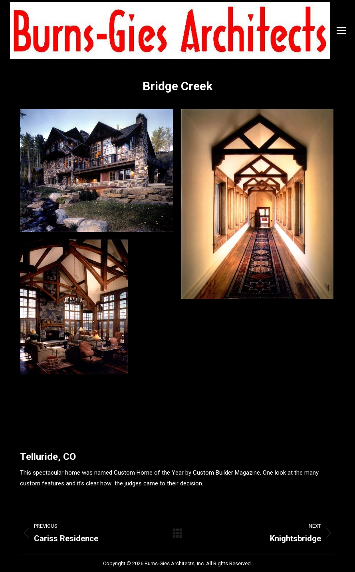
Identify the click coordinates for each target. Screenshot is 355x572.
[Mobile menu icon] (341, 30)
